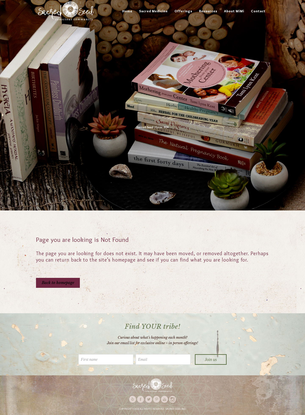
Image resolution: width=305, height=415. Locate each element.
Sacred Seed (144, 127)
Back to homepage (58, 282)
